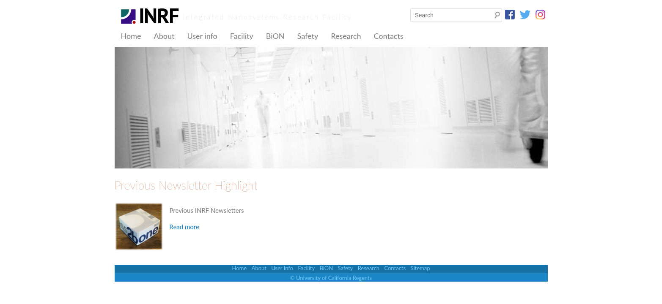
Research (346, 36)
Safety (308, 36)
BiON (275, 36)
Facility (241, 36)
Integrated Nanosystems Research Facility (267, 17)
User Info (282, 268)
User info (202, 36)
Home (131, 36)
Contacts (388, 36)
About (164, 36)
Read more (184, 227)
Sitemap (420, 268)
